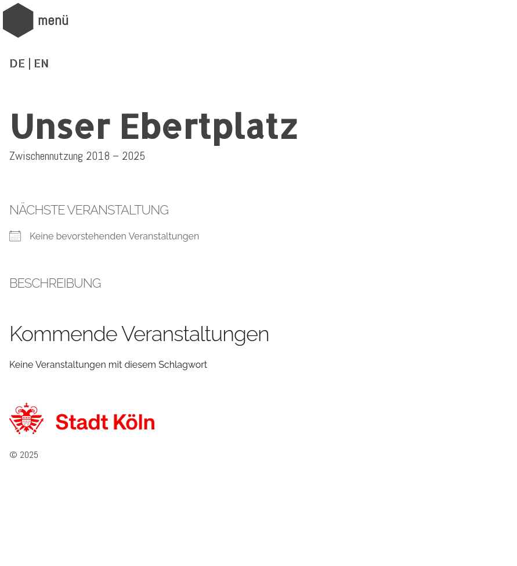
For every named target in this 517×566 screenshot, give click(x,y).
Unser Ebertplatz (153, 125)
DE (17, 62)
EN (41, 62)
